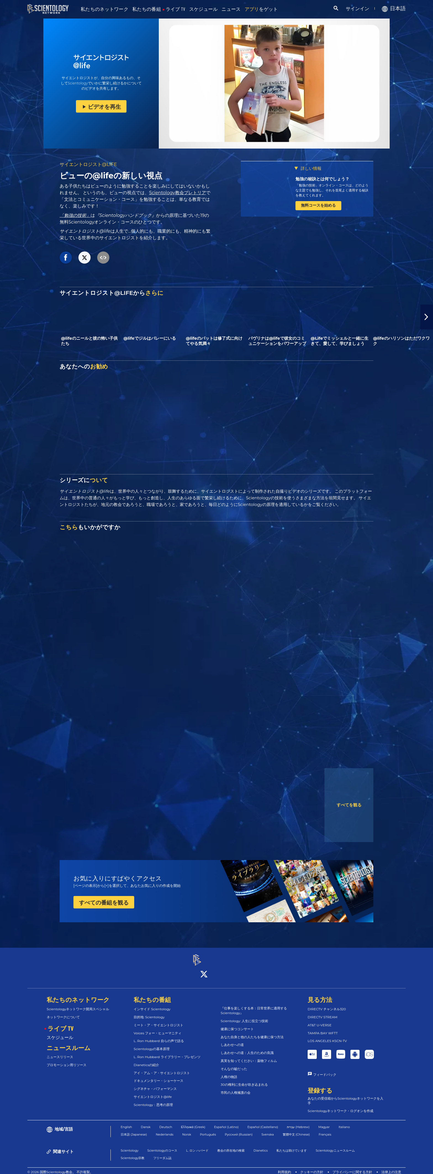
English (126, 1122)
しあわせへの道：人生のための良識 (247, 1048)
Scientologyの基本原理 (152, 1044)
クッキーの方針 (311, 1167)
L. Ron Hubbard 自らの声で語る (159, 1036)
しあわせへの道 (232, 1040)
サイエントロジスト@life (153, 1092)
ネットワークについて (63, 1012)
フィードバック (324, 1069)
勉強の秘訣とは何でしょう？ (322, 178)
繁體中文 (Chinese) (296, 1129)
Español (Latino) (226, 1122)
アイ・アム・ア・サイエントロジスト (162, 1068)
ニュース (231, 9)
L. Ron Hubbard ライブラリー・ (167, 1052)
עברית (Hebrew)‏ (298, 1122)
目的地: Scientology (149, 1012)
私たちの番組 (146, 9)
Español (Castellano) (262, 1122)
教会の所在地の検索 (231, 1145)
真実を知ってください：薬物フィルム (249, 1056)
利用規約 (284, 1167)
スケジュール (203, 9)
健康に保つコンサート (237, 1024)
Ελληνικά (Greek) (193, 1122)
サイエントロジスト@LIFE (88, 164)
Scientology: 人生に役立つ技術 (244, 1016)
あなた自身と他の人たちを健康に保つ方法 (252, 1032)
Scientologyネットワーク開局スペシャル (78, 1004)
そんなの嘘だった (234, 1064)
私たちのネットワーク (104, 9)
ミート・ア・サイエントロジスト (158, 1020)
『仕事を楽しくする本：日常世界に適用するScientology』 (254, 1005)
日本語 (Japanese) (134, 1129)
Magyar (324, 1122)
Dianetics (261, 1145)
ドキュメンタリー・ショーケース (158, 1076)
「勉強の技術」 (75, 215)
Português (208, 1129)
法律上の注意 (391, 1167)
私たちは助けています (291, 1145)
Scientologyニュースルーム (335, 1145)
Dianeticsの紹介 (146, 1060)
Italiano (344, 1122)
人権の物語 (229, 1072)
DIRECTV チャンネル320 (327, 1004)
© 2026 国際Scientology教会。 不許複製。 (60, 1167)
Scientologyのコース (162, 1145)
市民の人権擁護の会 (235, 1087)
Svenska (268, 1129)
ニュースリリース (60, 1052)
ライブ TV (175, 9)
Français (325, 1129)
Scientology (129, 1145)
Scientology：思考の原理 (153, 1100)
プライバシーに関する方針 (352, 1167)
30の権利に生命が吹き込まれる (244, 1080)
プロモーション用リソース (66, 1060)
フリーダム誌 (162, 1153)
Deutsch (165, 1122)
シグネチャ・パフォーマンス (155, 1084)
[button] (426, 317)
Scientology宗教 (132, 1153)
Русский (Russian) (239, 1129)
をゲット (261, 9)
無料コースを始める (318, 205)
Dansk (146, 1122)
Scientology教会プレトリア (177, 192)
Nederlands (164, 1129)
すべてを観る (349, 804)
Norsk (186, 1129)
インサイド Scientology (152, 1004)
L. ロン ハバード (197, 1145)
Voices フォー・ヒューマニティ (157, 1028)
